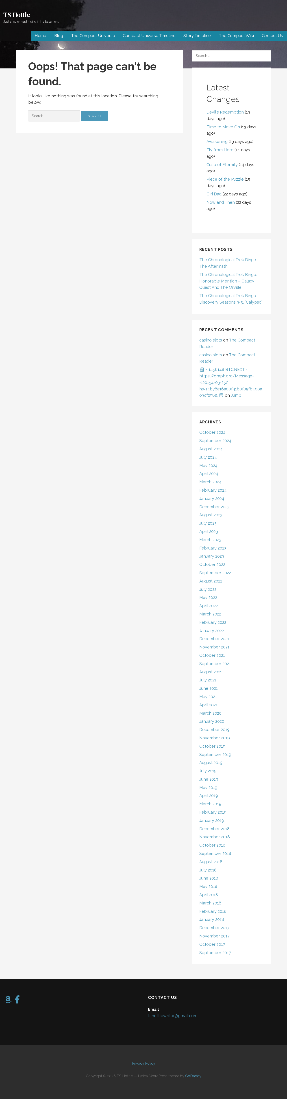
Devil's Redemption (225, 112)
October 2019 (212, 746)
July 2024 (208, 457)
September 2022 (215, 572)
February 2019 (212, 812)
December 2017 (214, 927)
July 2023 (208, 523)
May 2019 (208, 787)
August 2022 (210, 581)
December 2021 (214, 638)
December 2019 (214, 729)
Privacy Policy (143, 1063)
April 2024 (208, 473)
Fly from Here (220, 149)
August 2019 (210, 762)
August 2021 (210, 672)
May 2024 (208, 465)
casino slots (210, 340)
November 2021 (214, 647)
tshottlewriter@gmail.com (172, 1015)
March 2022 (210, 614)
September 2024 (215, 440)
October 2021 (212, 655)
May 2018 (208, 886)
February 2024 (213, 490)
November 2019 (214, 738)
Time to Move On (223, 127)
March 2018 (210, 903)
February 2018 (212, 911)
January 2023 (211, 556)
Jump (236, 395)
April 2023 (208, 531)
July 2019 (208, 770)
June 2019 (208, 779)
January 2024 (211, 498)
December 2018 (214, 828)
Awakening (217, 141)
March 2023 (210, 539)
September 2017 (215, 952)
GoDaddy (193, 1076)
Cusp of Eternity (222, 164)
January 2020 (211, 721)
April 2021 (208, 705)
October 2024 (212, 432)
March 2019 (210, 803)
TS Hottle (16, 14)
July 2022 (207, 589)
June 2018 (208, 878)
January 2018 (211, 919)
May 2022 (208, 597)
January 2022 (211, 630)
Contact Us (272, 35)
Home (40, 35)
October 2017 (212, 944)
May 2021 (208, 696)
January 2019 (211, 820)
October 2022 (212, 564)
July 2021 (207, 680)
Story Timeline (197, 35)
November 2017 (214, 936)
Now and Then (221, 202)
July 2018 (208, 870)
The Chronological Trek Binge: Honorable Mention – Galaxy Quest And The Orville (228, 281)
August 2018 (210, 861)
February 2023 (212, 548)
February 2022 (212, 622)
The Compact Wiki (236, 35)
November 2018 (214, 836)
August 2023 (210, 514)
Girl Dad (214, 194)
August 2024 (211, 449)
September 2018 (215, 853)
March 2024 (210, 481)
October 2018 (212, 845)
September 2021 (215, 663)
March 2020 (210, 713)
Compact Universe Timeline (149, 35)
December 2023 (214, 506)
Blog (58, 35)
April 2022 (208, 605)
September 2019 (215, 754)
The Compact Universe (93, 35)
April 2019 (208, 795)
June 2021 (208, 688)
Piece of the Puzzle (225, 179)
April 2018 (208, 894)
